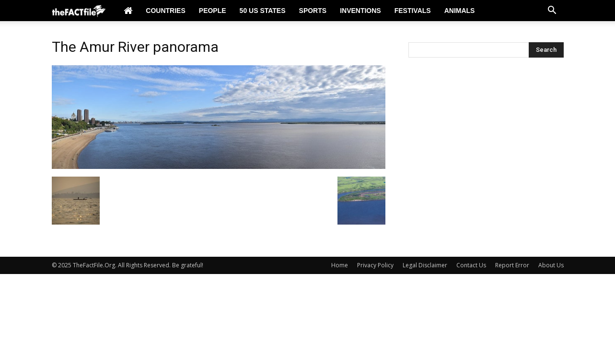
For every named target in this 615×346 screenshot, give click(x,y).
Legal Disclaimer (425, 265)
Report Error (512, 265)
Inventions (360, 10)
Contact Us (471, 265)
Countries (165, 10)
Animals (459, 10)
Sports (313, 10)
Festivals (413, 10)
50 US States (263, 10)
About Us (551, 265)
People (212, 10)
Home (339, 265)
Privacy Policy (375, 265)
